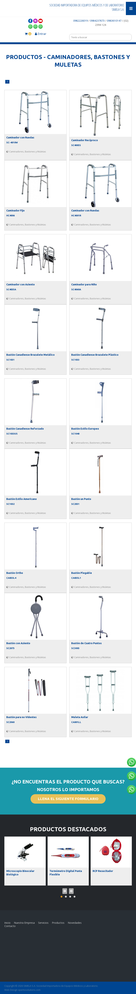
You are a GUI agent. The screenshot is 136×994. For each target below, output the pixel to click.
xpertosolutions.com (29, 989)
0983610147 (114, 20)
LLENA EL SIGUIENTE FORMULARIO (68, 799)
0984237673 (97, 20)
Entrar (40, 34)
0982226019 (80, 20)
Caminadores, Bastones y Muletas (26, 151)
